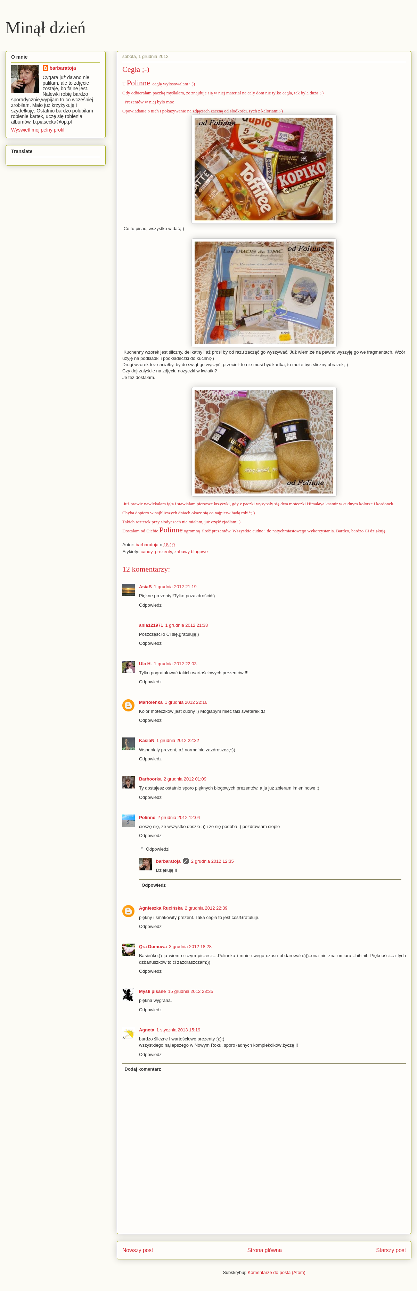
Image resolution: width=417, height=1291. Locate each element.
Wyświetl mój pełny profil (37, 130)
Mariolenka (151, 702)
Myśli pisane (152, 991)
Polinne (138, 82)
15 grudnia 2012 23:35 (190, 991)
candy (147, 551)
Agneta (146, 1029)
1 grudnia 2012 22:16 (186, 702)
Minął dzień (46, 27)
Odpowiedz (150, 605)
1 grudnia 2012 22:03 (175, 663)
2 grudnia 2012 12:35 (212, 861)
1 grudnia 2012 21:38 (186, 625)
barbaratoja (168, 861)
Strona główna (264, 1250)
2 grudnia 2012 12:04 (178, 817)
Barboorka (150, 779)
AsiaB (145, 586)
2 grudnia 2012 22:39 (206, 908)
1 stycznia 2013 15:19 (178, 1029)
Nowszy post (137, 1250)
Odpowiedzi (158, 849)
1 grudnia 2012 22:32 (177, 740)
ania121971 (151, 625)
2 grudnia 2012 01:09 (185, 779)
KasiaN (146, 740)
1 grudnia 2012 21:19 (175, 586)
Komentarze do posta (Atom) (276, 1272)
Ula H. (145, 663)
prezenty (163, 551)
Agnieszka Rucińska (161, 908)
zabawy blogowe (191, 551)
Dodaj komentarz (143, 1069)
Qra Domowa (153, 946)
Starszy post (391, 1250)
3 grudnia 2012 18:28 (190, 946)
